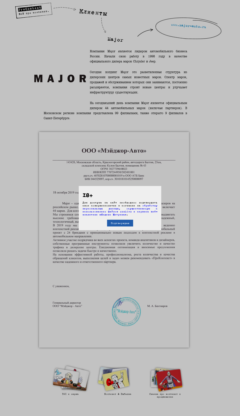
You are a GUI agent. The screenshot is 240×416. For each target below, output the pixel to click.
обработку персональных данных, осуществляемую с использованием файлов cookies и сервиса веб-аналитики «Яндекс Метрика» (120, 210)
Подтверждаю (120, 223)
